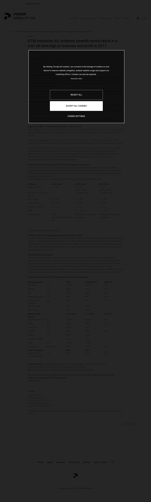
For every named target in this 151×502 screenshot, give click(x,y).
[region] (76, 86)
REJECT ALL (76, 95)
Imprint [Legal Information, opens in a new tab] (80, 78)
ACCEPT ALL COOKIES (76, 106)
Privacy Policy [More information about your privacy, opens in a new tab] (74, 78)
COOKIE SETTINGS (76, 116)
